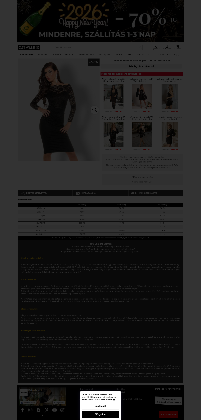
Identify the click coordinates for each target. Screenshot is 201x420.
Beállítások (100, 406)
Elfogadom (100, 414)
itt (114, 400)
